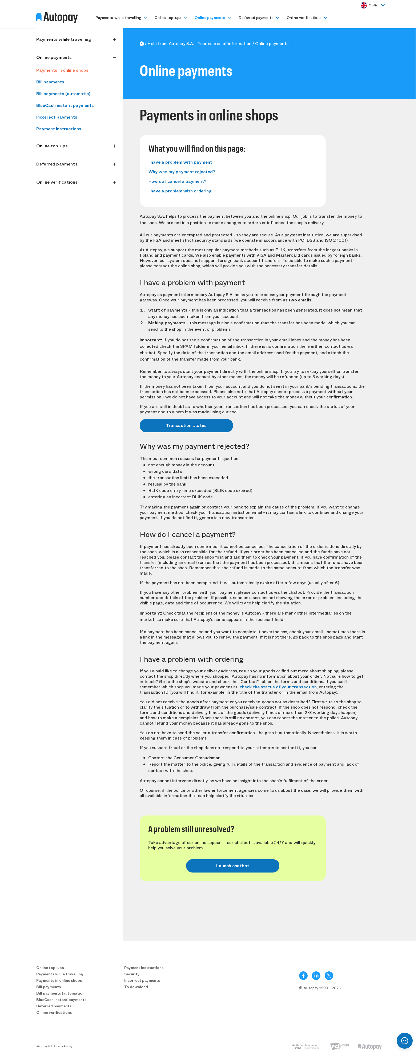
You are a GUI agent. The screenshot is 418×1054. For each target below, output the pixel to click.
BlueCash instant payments (65, 105)
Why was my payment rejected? (181, 172)
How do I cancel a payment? (177, 181)
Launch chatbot (232, 866)
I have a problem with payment (180, 162)
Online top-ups (168, 17)
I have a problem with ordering (180, 191)
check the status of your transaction (278, 687)
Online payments (210, 17)
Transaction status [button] (186, 425)
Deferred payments (256, 17)
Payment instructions (58, 129)
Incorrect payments (56, 117)
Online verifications (304, 17)
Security (132, 974)
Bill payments (50, 82)
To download (136, 987)
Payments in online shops (62, 70)
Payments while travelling (118, 17)
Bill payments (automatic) (63, 94)
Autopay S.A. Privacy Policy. (54, 1046)
